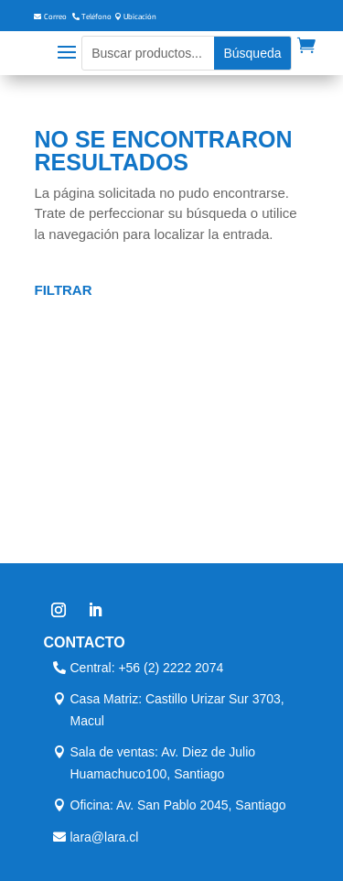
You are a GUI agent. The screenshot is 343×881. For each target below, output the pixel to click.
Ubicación (139, 17)
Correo (55, 17)
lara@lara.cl (104, 837)
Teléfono (96, 17)
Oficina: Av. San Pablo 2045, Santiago (178, 805)
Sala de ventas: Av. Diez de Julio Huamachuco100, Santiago (163, 763)
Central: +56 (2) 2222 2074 (147, 667)
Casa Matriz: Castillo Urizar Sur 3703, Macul (177, 709)
